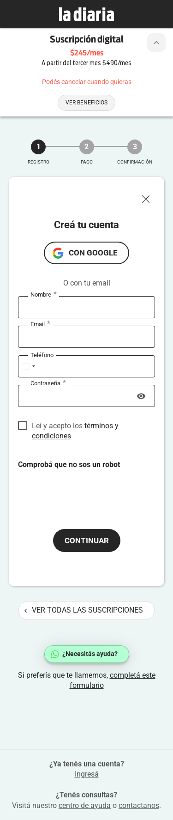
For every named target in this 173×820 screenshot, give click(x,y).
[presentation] (88, 488)
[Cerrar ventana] (149, 197)
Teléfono (42, 355)
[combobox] (28, 366)
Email (40, 324)
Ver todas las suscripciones (83, 610)
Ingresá (87, 774)
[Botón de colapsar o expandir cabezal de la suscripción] (156, 42)
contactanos (139, 805)
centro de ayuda (85, 805)
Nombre (43, 295)
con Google (93, 252)
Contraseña (48, 383)
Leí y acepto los (75, 426)
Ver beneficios (86, 102)
